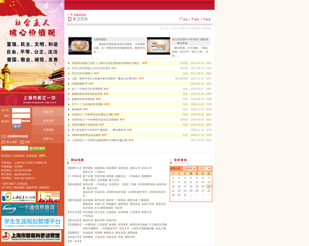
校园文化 (120, 176)
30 (179, 195)
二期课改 (120, 200)
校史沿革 (88, 184)
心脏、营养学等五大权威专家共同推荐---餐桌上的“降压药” (108, 78)
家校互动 (88, 220)
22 (173, 190)
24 (185, 190)
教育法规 (132, 200)
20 (202, 186)
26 (196, 190)
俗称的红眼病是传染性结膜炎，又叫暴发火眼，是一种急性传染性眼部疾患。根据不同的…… (119, 48)
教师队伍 (109, 232)
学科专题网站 (90, 228)
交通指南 (19, 155)
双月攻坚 (88, 207)
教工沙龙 (114, 180)
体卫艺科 (207, 28)
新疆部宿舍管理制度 (86, 99)
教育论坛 (161, 204)
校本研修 (88, 200)
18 (190, 186)
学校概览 (88, 237)
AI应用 (118, 207)
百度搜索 (48, 129)
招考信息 (123, 168)
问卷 (25, 141)
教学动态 (100, 200)
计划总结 (100, 237)
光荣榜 (98, 232)
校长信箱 (8, 183)
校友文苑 (92, 188)
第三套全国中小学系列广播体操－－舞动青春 (102, 129)
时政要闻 (111, 168)
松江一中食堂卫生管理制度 (90, 88)
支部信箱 (22, 183)
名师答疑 (123, 212)
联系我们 (6, 155)
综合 (183, 19)
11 (190, 182)
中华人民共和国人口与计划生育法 (94, 68)
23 (179, 190)
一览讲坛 (100, 171)
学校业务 (195, 28)
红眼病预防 (100, 39)
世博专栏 (123, 224)
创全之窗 (161, 228)
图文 (195, 19)
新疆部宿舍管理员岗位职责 (90, 93)
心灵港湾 (135, 212)
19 (196, 186)
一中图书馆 (89, 224)
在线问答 (111, 220)
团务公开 (88, 171)
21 (208, 186)
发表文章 (48, 120)
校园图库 (146, 176)
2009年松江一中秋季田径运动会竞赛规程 (98, 119)
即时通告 (88, 168)
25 (190, 190)
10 (185, 182)
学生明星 (88, 212)
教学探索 (75, 200)
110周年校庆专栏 (137, 192)
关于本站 (6, 187)
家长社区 (75, 220)
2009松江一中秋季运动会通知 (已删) (96, 114)
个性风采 (88, 216)
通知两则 (80, 109)
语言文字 (124, 228)
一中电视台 (133, 176)
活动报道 (88, 232)
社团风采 (111, 212)
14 (208, 182)
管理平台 (48, 138)
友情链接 (31, 155)
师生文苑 (120, 232)
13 (202, 182)
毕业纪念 (100, 192)
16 (179, 186)
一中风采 (75, 176)
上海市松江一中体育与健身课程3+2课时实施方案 (103, 140)
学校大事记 (89, 180)
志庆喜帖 (102, 180)
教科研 (110, 200)
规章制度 (132, 232)
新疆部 (73, 232)
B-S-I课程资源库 (104, 207)
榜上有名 (100, 212)
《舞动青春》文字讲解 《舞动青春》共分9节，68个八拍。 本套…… (190, 51)
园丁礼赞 (88, 176)
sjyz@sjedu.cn (22, 174)
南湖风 (110, 176)
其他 (120, 237)
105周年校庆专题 (116, 192)
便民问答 (130, 237)
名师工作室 (147, 204)
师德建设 (111, 204)
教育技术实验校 (139, 224)
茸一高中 (75, 241)
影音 (206, 19)
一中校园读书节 (109, 228)
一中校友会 (101, 184)
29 (173, 195)
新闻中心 (75, 168)
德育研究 (123, 204)
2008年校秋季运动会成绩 (89, 135)
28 (208, 190)
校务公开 (135, 168)
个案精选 (144, 200)
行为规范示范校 (158, 224)
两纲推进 (88, 204)
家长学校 (100, 220)
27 (202, 190)
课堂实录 (135, 204)
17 (185, 186)
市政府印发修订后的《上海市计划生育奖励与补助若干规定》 (109, 63)
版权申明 (31, 187)
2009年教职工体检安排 (88, 124)
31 (185, 195)
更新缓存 (44, 187)
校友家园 (75, 184)
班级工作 (100, 204)
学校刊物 (100, 176)
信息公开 (48, 111)
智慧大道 (146, 212)
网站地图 (19, 187)
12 (196, 182)
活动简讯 (114, 184)
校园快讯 (100, 168)
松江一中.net (171, 28)
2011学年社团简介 (85, 73)
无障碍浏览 (79, 14)
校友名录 (88, 192)
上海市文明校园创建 (142, 228)
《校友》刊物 (128, 184)
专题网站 (75, 224)
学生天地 (75, 212)
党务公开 (146, 168)
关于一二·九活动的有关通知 (91, 104)
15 (173, 186)
